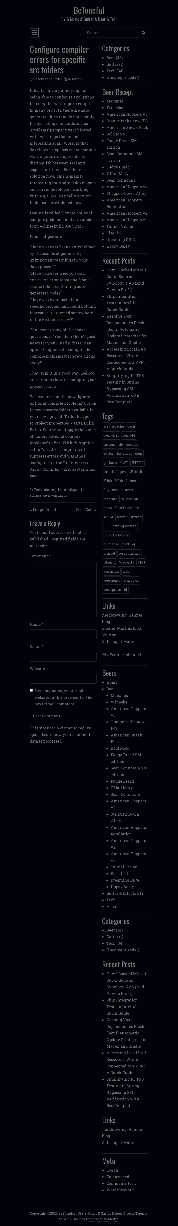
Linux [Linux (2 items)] (131, 480)
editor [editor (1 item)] (108, 453)
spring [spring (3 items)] (136, 517)
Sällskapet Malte (118, 641)
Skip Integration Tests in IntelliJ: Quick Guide (122, 303)
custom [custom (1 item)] (109, 444)
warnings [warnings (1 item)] (111, 571)
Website (37, 668)
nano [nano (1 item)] (107, 508)
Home (111, 682)
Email (37, 646)
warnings (59, 495)
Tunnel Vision (119, 226)
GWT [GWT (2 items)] (124, 462)
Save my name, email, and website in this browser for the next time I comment (63, 697)
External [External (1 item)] (124, 453)
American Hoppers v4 (127, 186)
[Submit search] (143, 32)
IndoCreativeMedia (102, 1219)
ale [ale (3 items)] (106, 426)
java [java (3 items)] (123, 471)
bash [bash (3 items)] (131, 426)
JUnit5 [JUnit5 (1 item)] (136, 471)
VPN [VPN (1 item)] (141, 562)
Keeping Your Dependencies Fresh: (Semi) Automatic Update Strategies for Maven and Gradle (126, 329)
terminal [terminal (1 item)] (111, 544)
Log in (112, 1170)
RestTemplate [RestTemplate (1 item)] (127, 508)
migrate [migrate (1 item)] (110, 499)
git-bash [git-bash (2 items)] (110, 462)
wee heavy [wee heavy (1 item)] (112, 580)
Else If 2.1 (115, 232)
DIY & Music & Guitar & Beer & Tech (106, 1213)
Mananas (115, 100)
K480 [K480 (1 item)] (107, 480)
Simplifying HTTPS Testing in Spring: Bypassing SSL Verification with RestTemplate (125, 388)
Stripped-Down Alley (126, 193)
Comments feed (121, 1183)
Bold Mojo (115, 133)
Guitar (112, 64)
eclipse (36, 495)
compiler (55, 489)
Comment (40, 555)
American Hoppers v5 (126, 114)
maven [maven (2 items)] (127, 489)
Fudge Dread (44, 509)
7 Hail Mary (117, 173)
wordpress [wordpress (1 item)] (112, 589)
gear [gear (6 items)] (138, 453)
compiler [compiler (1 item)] (111, 435)
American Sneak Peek (127, 127)
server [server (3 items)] (122, 517)
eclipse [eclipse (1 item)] (132, 444)
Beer (110, 57)
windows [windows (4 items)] (131, 580)
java (46, 495)
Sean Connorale (121, 180)
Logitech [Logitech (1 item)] (110, 489)
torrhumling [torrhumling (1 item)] (129, 553)
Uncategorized (120, 77)
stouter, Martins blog (121, 628)
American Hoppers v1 (126, 219)
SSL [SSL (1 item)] (106, 526)
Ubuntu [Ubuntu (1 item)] (109, 562)
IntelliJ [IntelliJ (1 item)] (110, 471)
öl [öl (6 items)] (125, 589)
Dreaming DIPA (120, 239)
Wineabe (114, 107)
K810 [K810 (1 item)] (119, 480)
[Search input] (112, 32)
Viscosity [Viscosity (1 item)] (126, 562)
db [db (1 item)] (121, 444)
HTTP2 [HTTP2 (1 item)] (137, 462)
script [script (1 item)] (108, 517)
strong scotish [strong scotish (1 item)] (125, 526)
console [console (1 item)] (128, 435)
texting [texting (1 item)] (128, 544)
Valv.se (109, 634)
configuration (75, 489)
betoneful (76, 79)
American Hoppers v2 (126, 213)
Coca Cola (84, 509)
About (112, 906)
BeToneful (89, 10)
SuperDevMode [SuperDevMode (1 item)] (115, 535)
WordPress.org (120, 1189)
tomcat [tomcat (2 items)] (109, 553)
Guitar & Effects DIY (125, 893)
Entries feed (117, 1176)
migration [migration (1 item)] (129, 499)
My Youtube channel (121, 654)
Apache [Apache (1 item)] (118, 426)
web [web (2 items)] (126, 571)
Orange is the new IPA (127, 120)
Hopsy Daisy (118, 246)
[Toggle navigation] (34, 32)
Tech (38, 489)
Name (37, 624)
